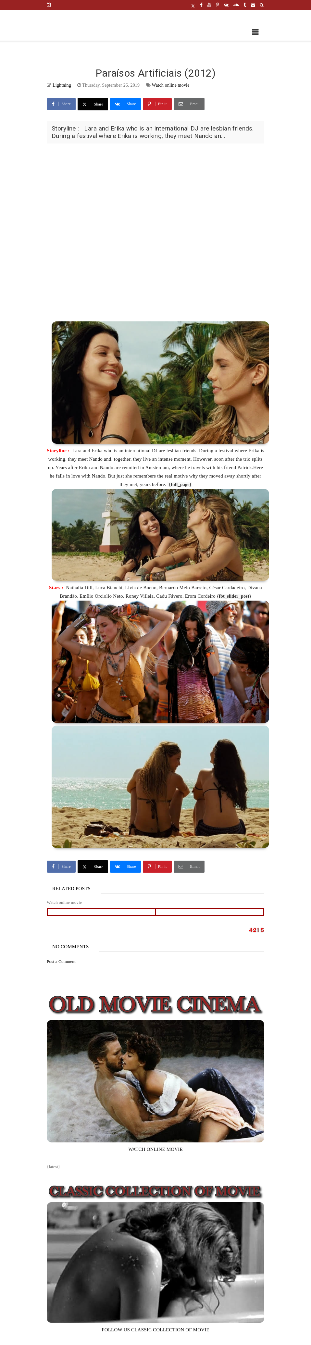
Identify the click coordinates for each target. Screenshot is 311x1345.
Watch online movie (171, 85)
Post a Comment (61, 961)
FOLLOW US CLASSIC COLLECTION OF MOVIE (155, 1329)
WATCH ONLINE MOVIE (155, 1149)
